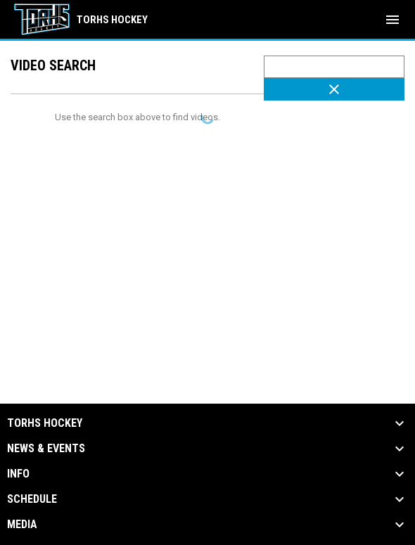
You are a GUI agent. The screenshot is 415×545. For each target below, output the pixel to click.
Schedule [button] (32, 499)
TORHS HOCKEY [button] (44, 423)
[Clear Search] (334, 89)
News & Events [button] (46, 448)
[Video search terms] (334, 67)
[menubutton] (392, 19)
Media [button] (22, 524)
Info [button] (18, 474)
